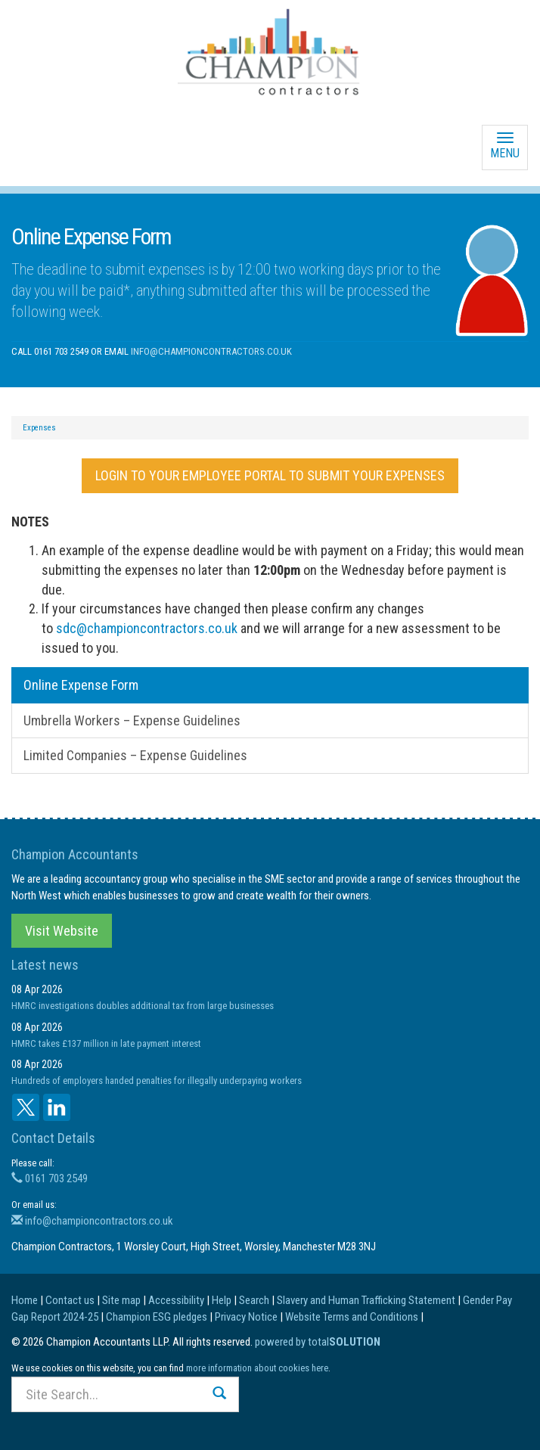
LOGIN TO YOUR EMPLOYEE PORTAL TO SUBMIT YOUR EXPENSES (270, 475)
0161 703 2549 (49, 1178)
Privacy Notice (246, 1317)
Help (221, 1300)
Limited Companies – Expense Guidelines (135, 755)
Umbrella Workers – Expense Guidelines (132, 720)
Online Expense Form (80, 685)
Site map (121, 1300)
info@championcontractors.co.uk (211, 351)
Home (24, 1300)
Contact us (70, 1300)
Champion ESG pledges (156, 1317)
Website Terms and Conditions (351, 1317)
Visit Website (61, 931)
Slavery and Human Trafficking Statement (366, 1300)
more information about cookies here (257, 1368)
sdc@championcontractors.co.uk (146, 628)
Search (254, 1300)
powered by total (317, 1342)
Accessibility (176, 1300)
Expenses (39, 428)
